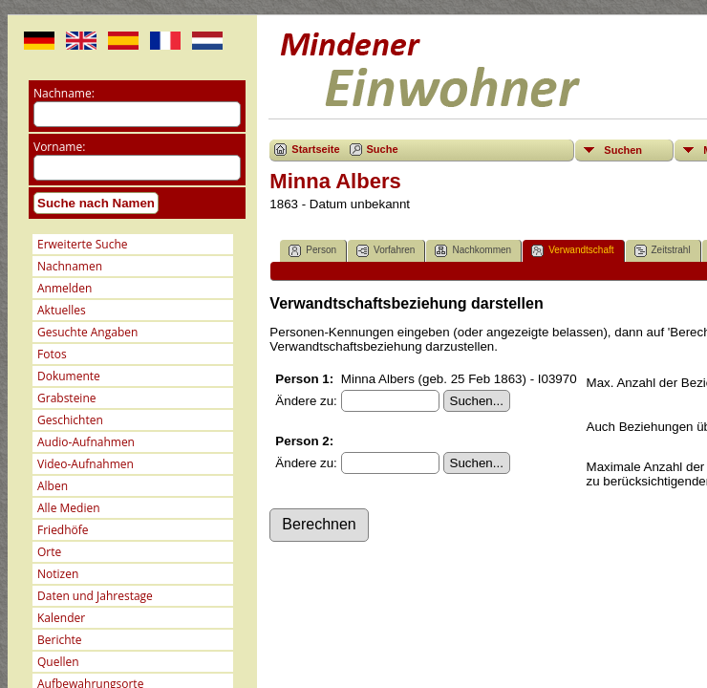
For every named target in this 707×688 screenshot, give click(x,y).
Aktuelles (61, 310)
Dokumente (68, 376)
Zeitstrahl (662, 251)
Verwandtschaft (572, 251)
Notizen (57, 574)
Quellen (58, 662)
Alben (52, 486)
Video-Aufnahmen (85, 464)
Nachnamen (69, 266)
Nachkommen (473, 251)
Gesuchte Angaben (87, 332)
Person (312, 251)
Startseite (315, 149)
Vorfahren (385, 251)
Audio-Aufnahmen (86, 442)
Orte (49, 552)
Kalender (61, 618)
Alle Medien (68, 508)
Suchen (623, 150)
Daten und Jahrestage (95, 596)
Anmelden (64, 288)
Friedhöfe (63, 530)
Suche (382, 149)
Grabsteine (66, 398)
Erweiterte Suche (82, 244)
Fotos (52, 354)
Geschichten (70, 420)
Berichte (59, 640)
